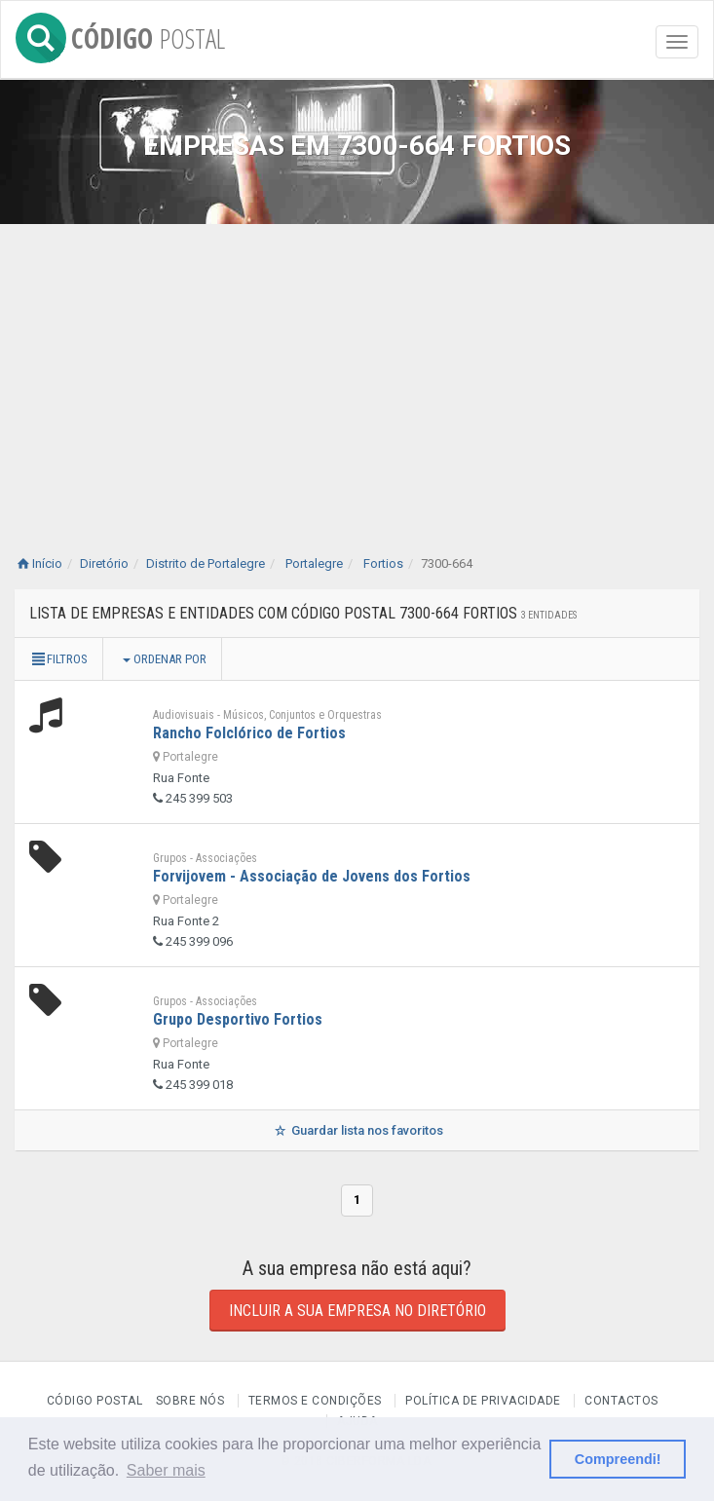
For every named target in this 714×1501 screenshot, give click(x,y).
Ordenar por (165, 659)
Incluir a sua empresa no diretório (357, 1310)
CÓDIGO (120, 34)
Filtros (58, 659)
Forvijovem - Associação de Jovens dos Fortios (311, 876)
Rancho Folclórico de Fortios (249, 733)
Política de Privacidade (483, 1400)
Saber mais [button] (166, 1470)
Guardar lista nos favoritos (357, 1130)
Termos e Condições (315, 1400)
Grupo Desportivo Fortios (237, 1019)
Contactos (621, 1400)
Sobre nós (190, 1400)
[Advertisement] (357, 370)
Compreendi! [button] (618, 1459)
